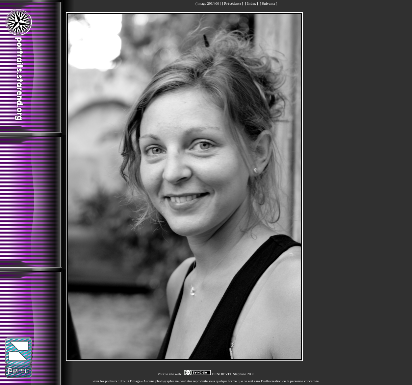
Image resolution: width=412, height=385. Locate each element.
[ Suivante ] (268, 3)
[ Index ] (251, 3)
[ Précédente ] (232, 3)
